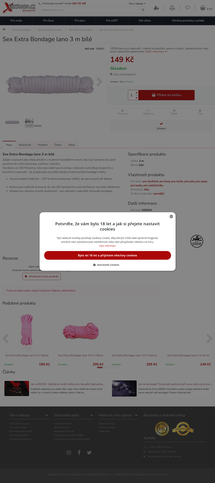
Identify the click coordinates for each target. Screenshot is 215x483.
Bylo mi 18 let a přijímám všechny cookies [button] (107, 255)
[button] (107, 265)
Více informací (107, 245)
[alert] (107, 241)
